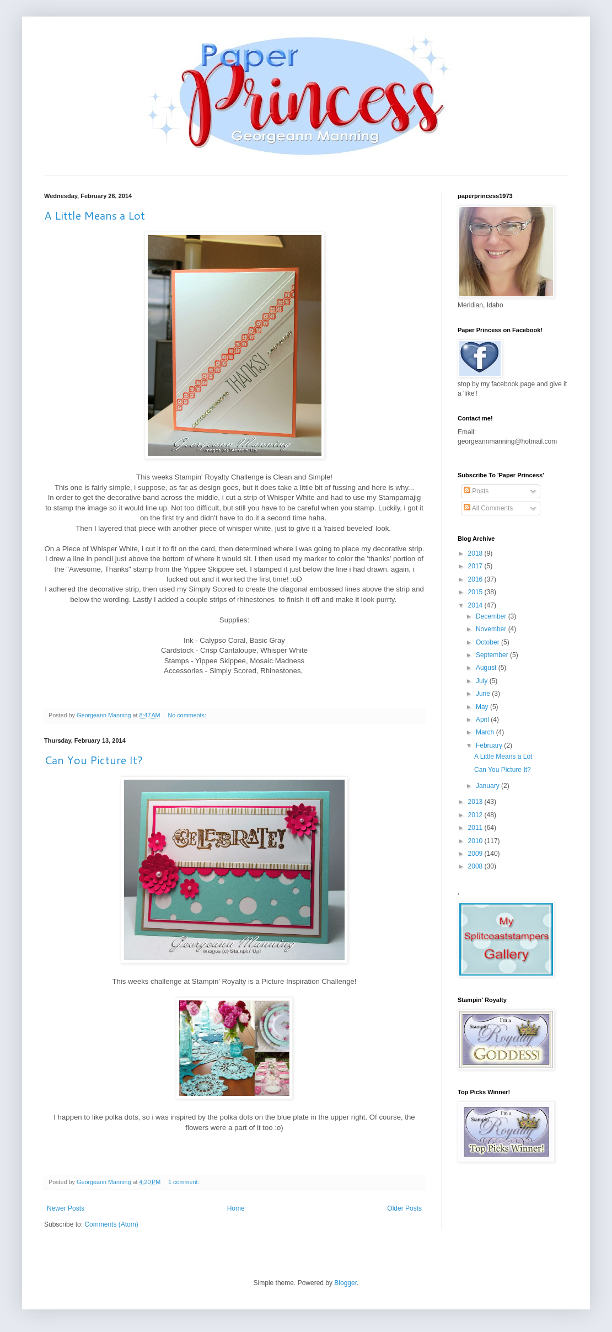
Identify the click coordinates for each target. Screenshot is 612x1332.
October (488, 642)
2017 (476, 566)
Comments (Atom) (111, 1224)
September (493, 655)
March (486, 732)
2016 (476, 579)
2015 (476, 592)
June (484, 693)
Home (236, 1208)
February (490, 745)
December (492, 616)
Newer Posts (65, 1208)
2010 (476, 841)
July (483, 681)
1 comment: (184, 1182)
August (487, 668)
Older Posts (404, 1208)
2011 (476, 828)
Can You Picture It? (93, 760)
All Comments (488, 508)
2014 (476, 605)
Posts (476, 491)
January (488, 786)
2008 (476, 866)
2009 (476, 853)
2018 (476, 553)
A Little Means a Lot (94, 215)
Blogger (345, 1283)
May (483, 707)
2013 (476, 802)
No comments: (188, 715)
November (492, 629)
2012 (476, 815)
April (483, 719)
